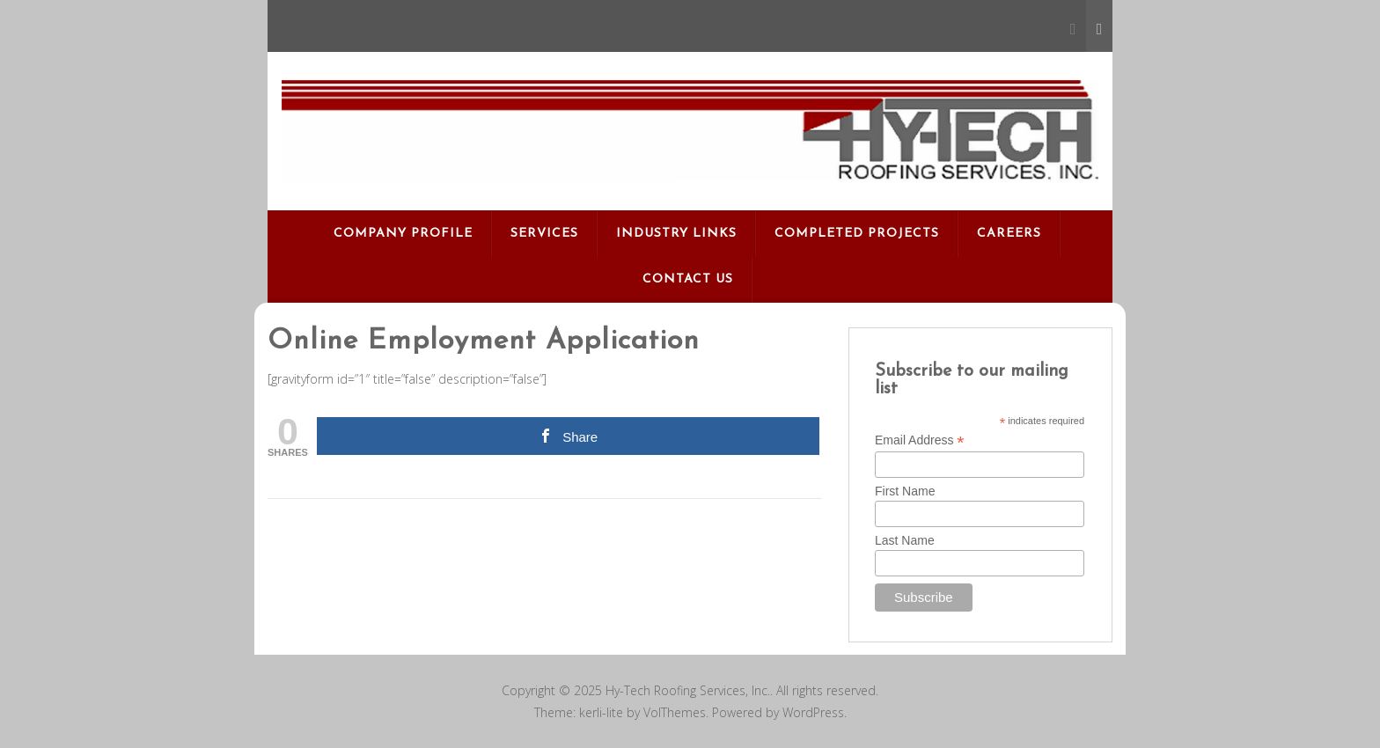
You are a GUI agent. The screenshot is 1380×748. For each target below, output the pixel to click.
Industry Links (676, 233)
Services (544, 233)
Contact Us (687, 279)
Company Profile (403, 233)
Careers (1009, 233)
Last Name (905, 540)
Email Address (920, 440)
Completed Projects (856, 233)
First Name (905, 491)
